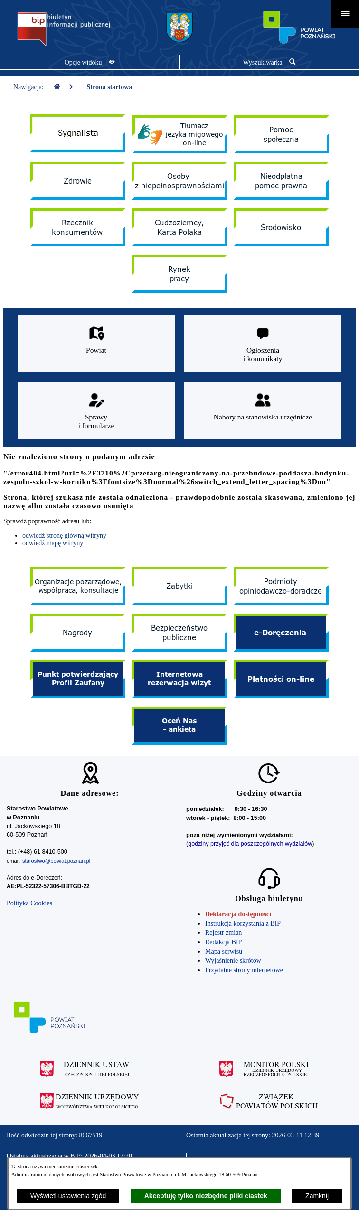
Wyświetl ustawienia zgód (68, 1196)
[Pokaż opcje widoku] (90, 62)
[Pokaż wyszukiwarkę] (269, 62)
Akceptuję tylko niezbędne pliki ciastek (205, 1196)
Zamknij (317, 1196)
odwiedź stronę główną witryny (64, 535)
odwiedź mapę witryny (52, 543)
